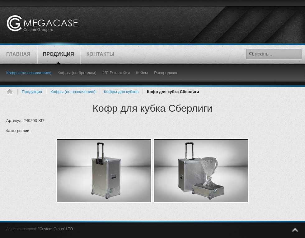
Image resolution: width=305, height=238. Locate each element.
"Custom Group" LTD (55, 229)
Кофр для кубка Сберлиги (152, 108)
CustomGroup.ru (38, 29)
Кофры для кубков (121, 91)
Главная (11, 92)
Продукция (32, 91)
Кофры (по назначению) (73, 91)
